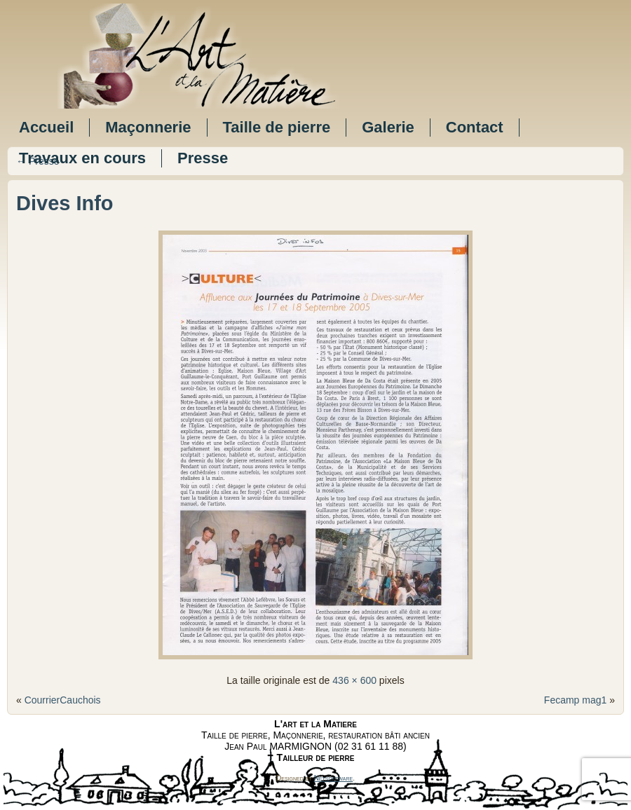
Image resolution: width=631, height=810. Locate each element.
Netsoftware (333, 778)
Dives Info (65, 203)
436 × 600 (354, 680)
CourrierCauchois (63, 700)
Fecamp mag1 (575, 700)
